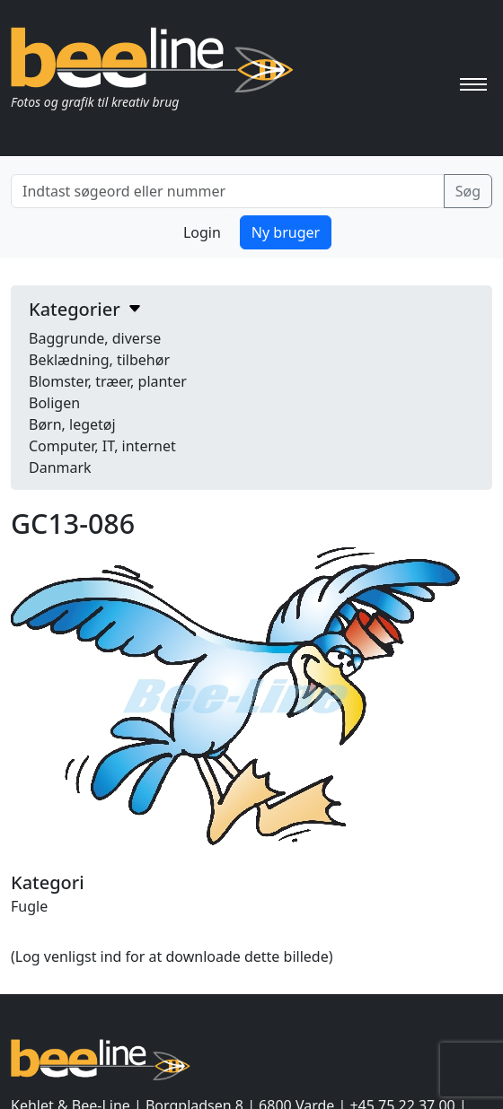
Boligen (54, 403)
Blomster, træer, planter (108, 381)
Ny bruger (286, 232)
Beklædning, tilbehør (99, 360)
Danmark (60, 467)
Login (202, 232)
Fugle (29, 906)
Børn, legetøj (72, 424)
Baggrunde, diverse (95, 338)
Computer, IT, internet (102, 446)
